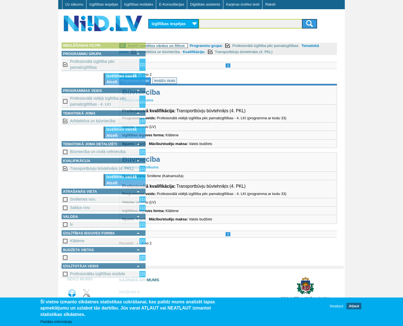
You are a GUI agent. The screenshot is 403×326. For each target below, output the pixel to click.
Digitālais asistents (205, 4)
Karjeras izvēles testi (242, 4)
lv (71, 224)
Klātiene (77, 241)
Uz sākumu (74, 4)
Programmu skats (166, 80)
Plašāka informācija (56, 322)
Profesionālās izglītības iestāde (97, 274)
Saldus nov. (80, 207)
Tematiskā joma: (166, 52)
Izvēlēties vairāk (121, 76)
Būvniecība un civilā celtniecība (98, 151)
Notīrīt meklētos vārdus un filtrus (187, 46)
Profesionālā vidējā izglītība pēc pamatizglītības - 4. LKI (98, 101)
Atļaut (354, 306)
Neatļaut (336, 306)
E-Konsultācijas (171, 4)
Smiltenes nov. (83, 199)
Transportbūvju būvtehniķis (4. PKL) (101, 168)
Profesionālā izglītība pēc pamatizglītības (92, 64)
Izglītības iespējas (103, 4)
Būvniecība (172, 92)
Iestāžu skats (195, 80)
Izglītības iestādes (138, 4)
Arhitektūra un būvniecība (92, 121)
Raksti (270, 4)
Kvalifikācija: (245, 52)
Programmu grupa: (237, 46)
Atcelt (112, 82)
